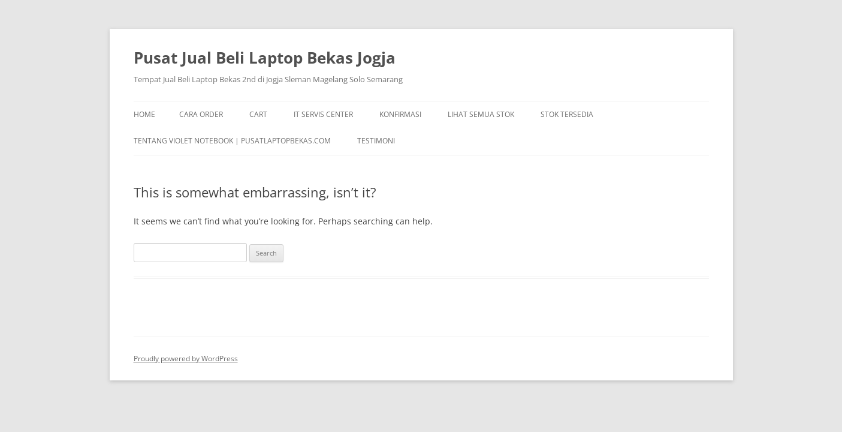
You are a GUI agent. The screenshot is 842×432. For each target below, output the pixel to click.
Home (144, 114)
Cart (258, 114)
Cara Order (201, 114)
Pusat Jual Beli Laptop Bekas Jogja (265, 57)
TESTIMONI (376, 141)
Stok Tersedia (567, 114)
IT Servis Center (323, 114)
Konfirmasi (400, 114)
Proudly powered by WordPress (186, 358)
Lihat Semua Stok (481, 114)
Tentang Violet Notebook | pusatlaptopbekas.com (232, 141)
